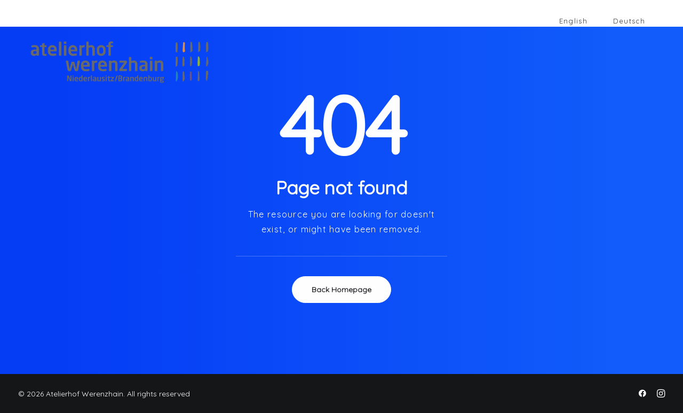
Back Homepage (341, 289)
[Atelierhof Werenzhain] (106, 62)
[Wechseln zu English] (573, 21)
